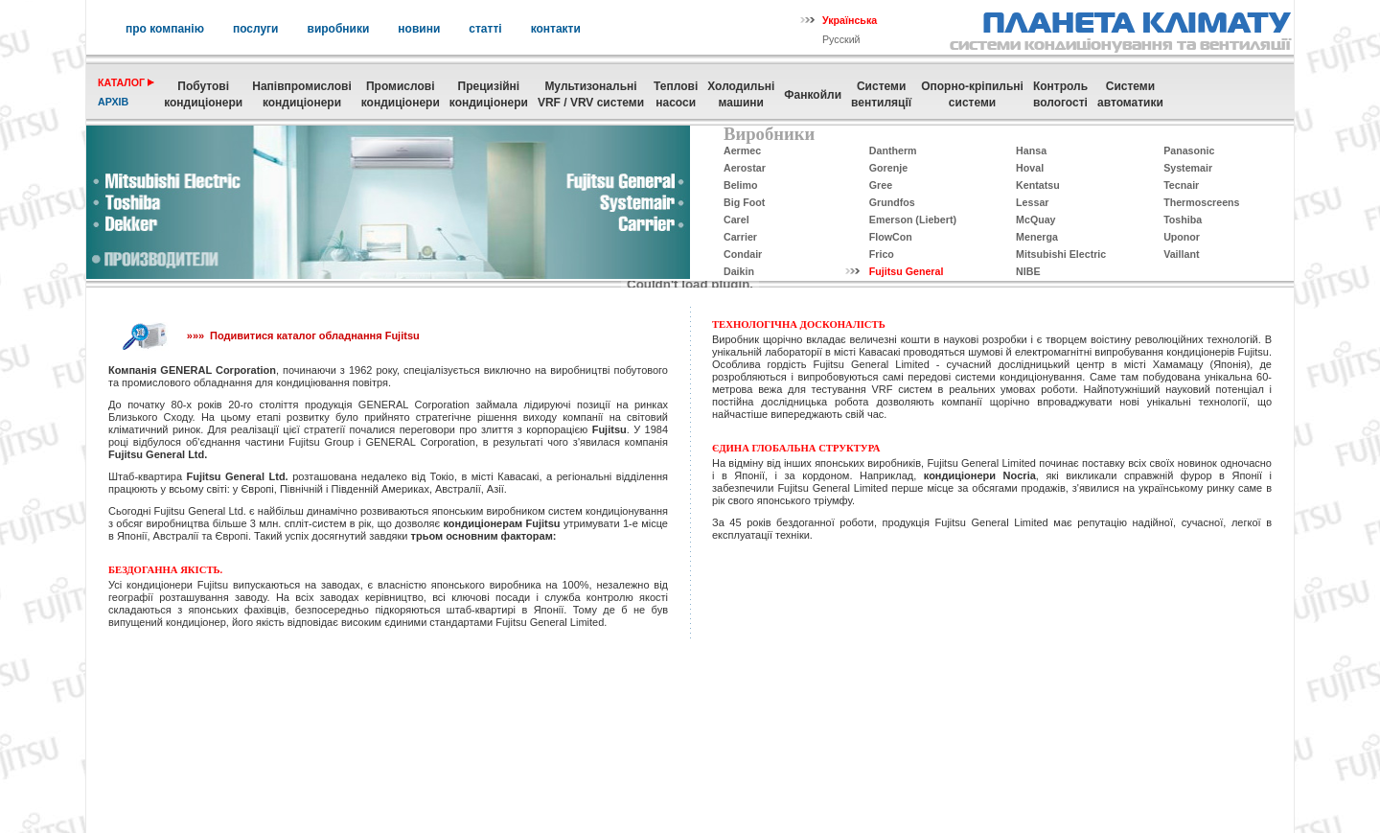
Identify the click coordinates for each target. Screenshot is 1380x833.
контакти (556, 28)
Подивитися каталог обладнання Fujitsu (315, 335)
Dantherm (893, 150)
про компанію (165, 28)
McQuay (1035, 219)
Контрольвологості (1060, 94)
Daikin (739, 271)
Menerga (1037, 237)
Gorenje (888, 168)
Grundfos (892, 202)
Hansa (1031, 150)
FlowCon (890, 237)
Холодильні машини (740, 94)
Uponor (1181, 237)
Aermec (742, 150)
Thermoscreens (1201, 202)
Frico (881, 254)
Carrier (740, 237)
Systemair (1187, 168)
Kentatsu (1038, 185)
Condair (743, 254)
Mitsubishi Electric (1061, 254)
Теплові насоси (676, 94)
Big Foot (744, 202)
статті (485, 28)
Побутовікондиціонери (203, 94)
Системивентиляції (881, 94)
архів (113, 101)
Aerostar (745, 168)
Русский (841, 39)
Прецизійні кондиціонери (488, 94)
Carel (736, 219)
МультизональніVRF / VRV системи (591, 94)
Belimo (741, 185)
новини (419, 28)
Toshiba (1182, 219)
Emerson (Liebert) (912, 219)
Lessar (1032, 202)
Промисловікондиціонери (400, 94)
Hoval (1030, 168)
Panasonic (1188, 150)
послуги (256, 28)
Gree (880, 185)
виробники (339, 28)
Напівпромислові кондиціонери (301, 94)
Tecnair (1181, 185)
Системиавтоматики (1130, 94)
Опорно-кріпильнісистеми (972, 94)
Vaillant (1181, 254)
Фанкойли (812, 95)
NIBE (1028, 271)
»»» (195, 335)
